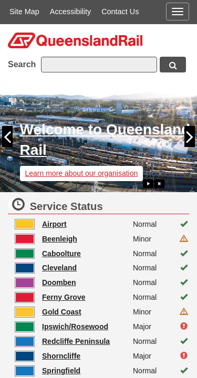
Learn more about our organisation (81, 173)
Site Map (24, 11)
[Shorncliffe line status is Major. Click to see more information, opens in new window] (102, 356)
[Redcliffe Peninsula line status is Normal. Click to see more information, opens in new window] (102, 341)
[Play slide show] (148, 184)
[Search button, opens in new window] (173, 64)
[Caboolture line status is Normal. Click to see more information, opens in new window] (102, 253)
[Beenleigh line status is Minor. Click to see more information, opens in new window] (102, 239)
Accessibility (70, 11)
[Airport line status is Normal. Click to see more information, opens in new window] (102, 224)
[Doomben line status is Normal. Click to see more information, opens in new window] (102, 283)
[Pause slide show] (159, 184)
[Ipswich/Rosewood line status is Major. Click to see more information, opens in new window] (102, 327)
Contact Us (120, 11)
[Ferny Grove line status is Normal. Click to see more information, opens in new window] (102, 297)
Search (22, 64)
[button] (10, 137)
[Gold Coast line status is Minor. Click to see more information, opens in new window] (102, 312)
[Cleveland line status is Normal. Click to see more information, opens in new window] (102, 268)
